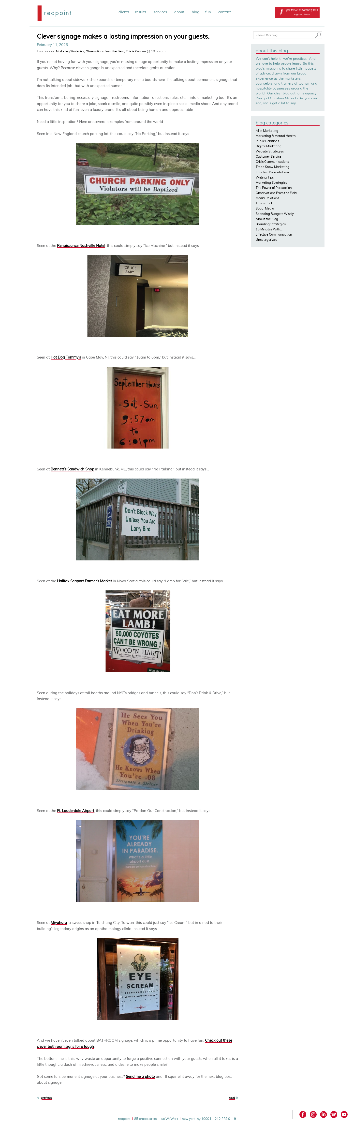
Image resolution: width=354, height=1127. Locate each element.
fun (208, 12)
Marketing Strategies (70, 51)
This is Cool (133, 51)
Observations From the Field (105, 51)
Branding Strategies (271, 224)
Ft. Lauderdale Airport (75, 811)
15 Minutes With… (269, 229)
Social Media (265, 208)
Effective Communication (274, 234)
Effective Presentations (272, 172)
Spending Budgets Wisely (275, 214)
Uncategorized (267, 239)
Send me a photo (140, 1077)
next (232, 1097)
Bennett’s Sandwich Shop (72, 469)
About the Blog (267, 219)
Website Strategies (270, 151)
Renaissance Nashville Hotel (81, 246)
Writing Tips (265, 177)
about (180, 12)
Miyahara (59, 923)
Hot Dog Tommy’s (66, 357)
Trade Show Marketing (272, 167)
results (141, 12)
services (161, 12)
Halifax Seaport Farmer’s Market (84, 581)
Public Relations (267, 141)
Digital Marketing (268, 146)
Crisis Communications (272, 162)
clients (123, 12)
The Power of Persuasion (274, 188)
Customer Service (268, 156)
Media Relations (267, 198)
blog (195, 12)
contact (224, 12)
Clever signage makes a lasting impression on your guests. (123, 36)
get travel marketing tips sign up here (297, 12)
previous (46, 1097)
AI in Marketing (267, 131)
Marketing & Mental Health (276, 136)
